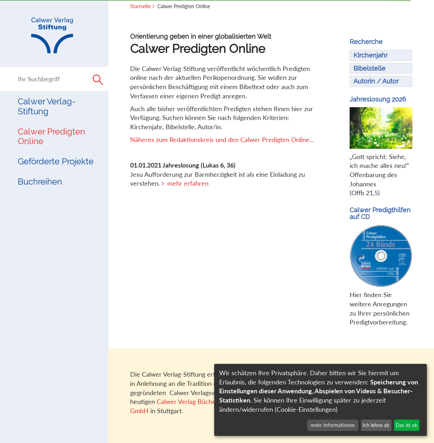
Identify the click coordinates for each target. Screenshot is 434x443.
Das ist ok (406, 425)
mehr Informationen (333, 425)
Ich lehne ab (376, 425)
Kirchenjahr (371, 55)
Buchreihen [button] (40, 181)
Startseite (140, 6)
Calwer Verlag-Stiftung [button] (47, 106)
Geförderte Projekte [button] (56, 161)
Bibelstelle (369, 68)
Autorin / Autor (376, 81)
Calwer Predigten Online (51, 136)
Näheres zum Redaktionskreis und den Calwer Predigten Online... (222, 139)
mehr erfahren (187, 183)
